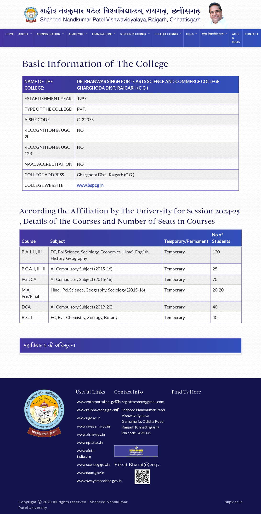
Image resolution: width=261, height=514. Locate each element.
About (23, 33)
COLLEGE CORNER (166, 33)
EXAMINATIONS (102, 33)
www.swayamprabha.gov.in (99, 480)
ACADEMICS (76, 33)
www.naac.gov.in (90, 472)
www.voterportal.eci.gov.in (99, 401)
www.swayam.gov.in (93, 426)
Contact (251, 33)
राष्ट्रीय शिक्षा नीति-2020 (213, 33)
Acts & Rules (236, 37)
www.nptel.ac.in (90, 442)
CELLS (190, 33)
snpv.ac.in (234, 501)
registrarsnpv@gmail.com (139, 401)
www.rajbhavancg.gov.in (97, 409)
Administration (49, 33)
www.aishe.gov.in (91, 434)
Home (10, 33)
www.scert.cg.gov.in (93, 464)
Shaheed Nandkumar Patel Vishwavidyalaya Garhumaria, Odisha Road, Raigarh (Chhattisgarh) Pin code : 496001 (140, 421)
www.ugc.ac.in (88, 418)
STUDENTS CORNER (133, 33)
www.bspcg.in (90, 185)
